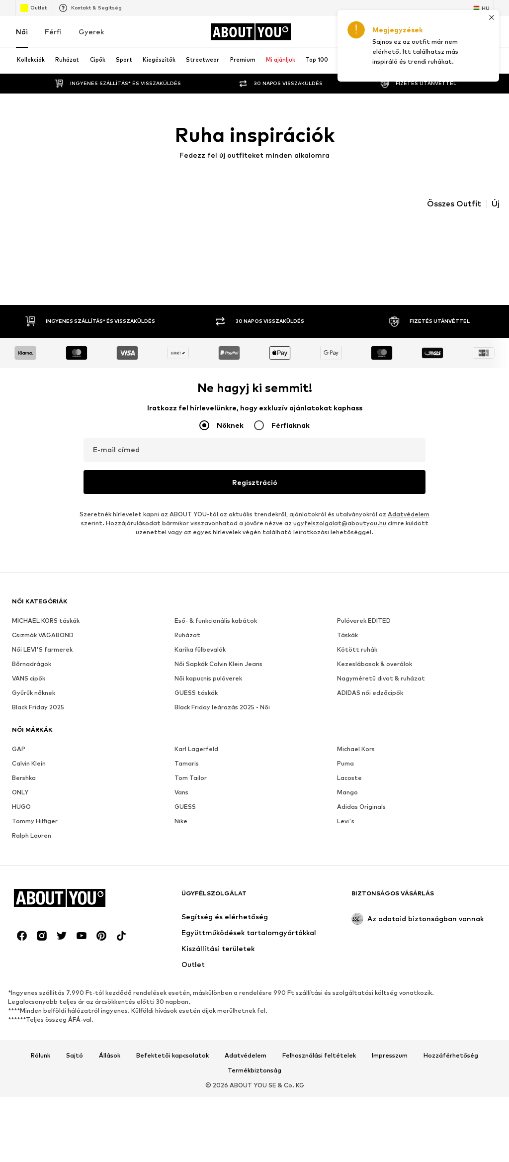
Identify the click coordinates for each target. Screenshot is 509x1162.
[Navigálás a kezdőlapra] (250, 31)
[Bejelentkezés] (405, 32)
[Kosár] (488, 32)
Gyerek (91, 31)
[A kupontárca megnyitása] (377, 32)
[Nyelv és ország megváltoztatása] (481, 8)
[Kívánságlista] (460, 32)
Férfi (53, 31)
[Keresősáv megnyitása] (408, 60)
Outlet (33, 8)
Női (22, 31)
